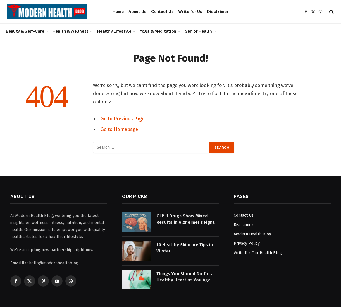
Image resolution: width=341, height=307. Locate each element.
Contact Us (162, 11)
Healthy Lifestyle (114, 31)
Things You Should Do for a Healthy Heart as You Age (185, 276)
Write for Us (190, 11)
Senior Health (198, 31)
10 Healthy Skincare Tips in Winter (184, 248)
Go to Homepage (119, 129)
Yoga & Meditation (158, 31)
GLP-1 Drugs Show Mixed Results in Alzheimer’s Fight (185, 219)
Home (118, 11)
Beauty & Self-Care (25, 31)
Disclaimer (217, 11)
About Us (137, 11)
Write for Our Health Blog (258, 252)
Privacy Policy (247, 243)
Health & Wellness (70, 31)
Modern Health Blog (252, 234)
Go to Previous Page (122, 119)
